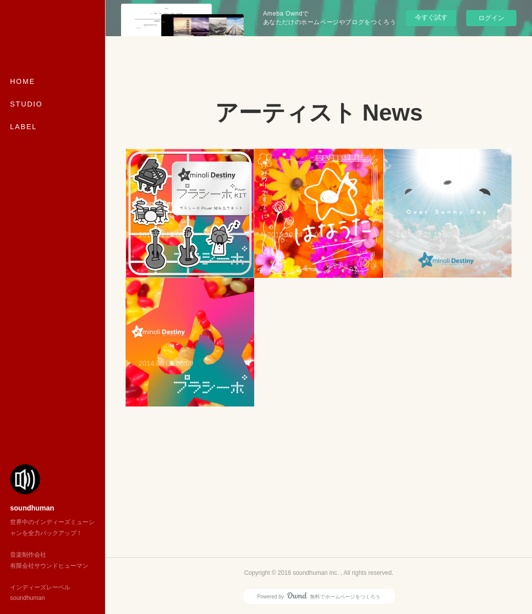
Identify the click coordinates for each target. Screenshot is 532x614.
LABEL (23, 127)
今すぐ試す (431, 17)
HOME (22, 81)
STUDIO (26, 104)
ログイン (491, 18)
